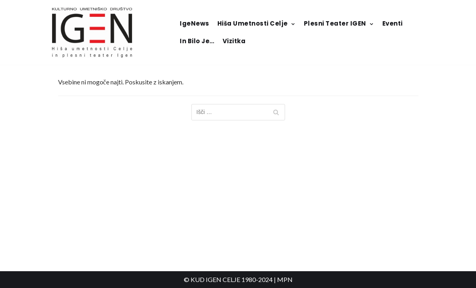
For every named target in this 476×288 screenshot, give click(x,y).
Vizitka (234, 41)
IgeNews (194, 23)
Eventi (392, 23)
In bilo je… (197, 41)
